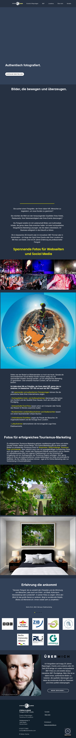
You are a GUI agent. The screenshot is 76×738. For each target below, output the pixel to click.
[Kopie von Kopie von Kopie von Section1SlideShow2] (41, 612)
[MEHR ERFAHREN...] (58, 690)
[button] (43, 3)
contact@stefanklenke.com (27, 730)
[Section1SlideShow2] (36, 612)
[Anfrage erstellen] (14, 74)
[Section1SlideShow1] (34, 612)
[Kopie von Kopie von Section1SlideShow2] (39, 612)
